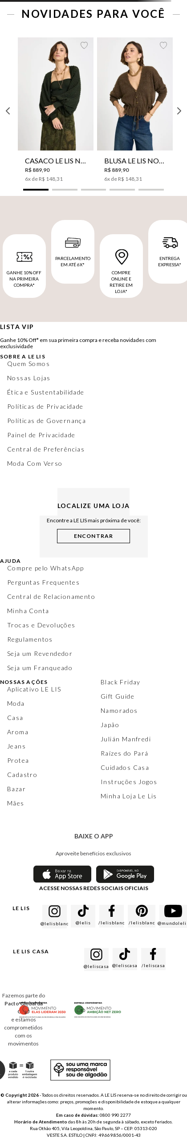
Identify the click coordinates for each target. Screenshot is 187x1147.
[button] (36, 190)
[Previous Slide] (8, 111)
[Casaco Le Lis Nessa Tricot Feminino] (55, 110)
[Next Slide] (179, 111)
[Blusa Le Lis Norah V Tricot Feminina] (135, 110)
